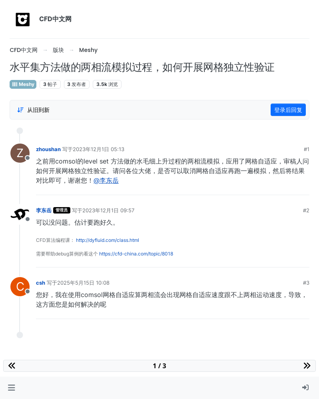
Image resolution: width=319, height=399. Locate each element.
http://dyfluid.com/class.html (107, 240)
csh (40, 282)
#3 (306, 282)
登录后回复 (288, 109)
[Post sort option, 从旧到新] (33, 110)
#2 (306, 210)
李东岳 (44, 210)
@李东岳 (106, 180)
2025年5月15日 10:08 (83, 282)
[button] (11, 388)
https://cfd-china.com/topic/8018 (136, 254)
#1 (306, 149)
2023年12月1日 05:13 (98, 149)
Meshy (23, 84)
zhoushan (48, 149)
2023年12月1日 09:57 (108, 210)
